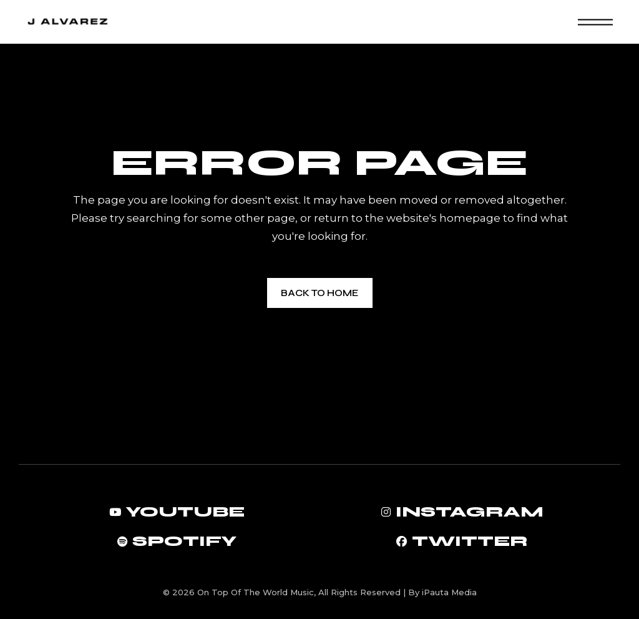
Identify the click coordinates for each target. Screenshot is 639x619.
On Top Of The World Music (255, 592)
